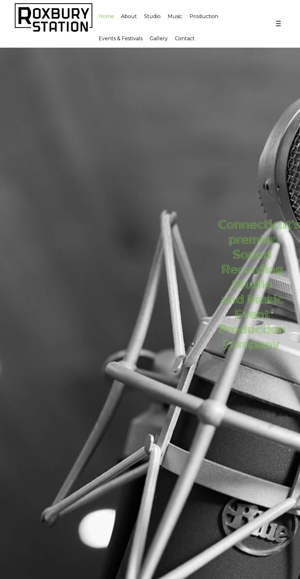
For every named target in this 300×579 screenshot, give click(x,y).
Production (204, 16)
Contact (185, 38)
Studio (152, 16)
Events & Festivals (121, 38)
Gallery (159, 38)
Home (106, 16)
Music (175, 16)
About (129, 16)
